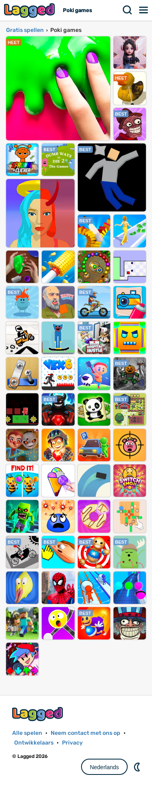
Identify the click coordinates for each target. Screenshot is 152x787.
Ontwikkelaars (34, 742)
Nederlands (104, 767)
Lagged (30, 10)
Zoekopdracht (128, 10)
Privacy (72, 742)
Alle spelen (27, 733)
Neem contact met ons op (85, 733)
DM (138, 767)
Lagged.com (38, 714)
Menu (144, 10)
